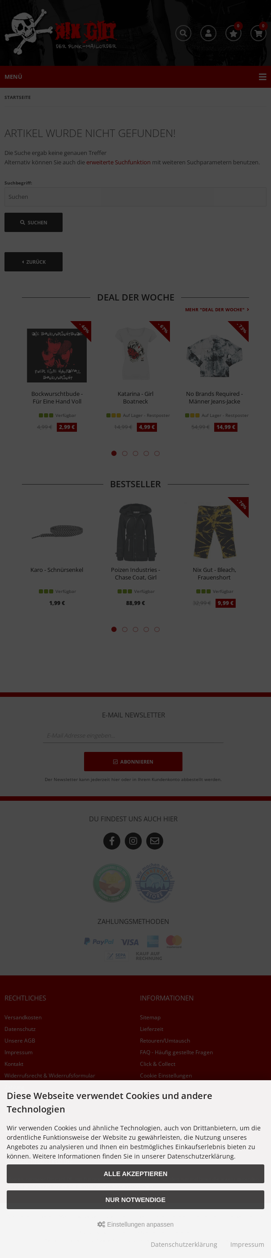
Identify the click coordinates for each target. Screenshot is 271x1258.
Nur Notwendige (135, 1199)
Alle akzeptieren (136, 1173)
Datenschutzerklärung (184, 1244)
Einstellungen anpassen (135, 1224)
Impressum (247, 1244)
